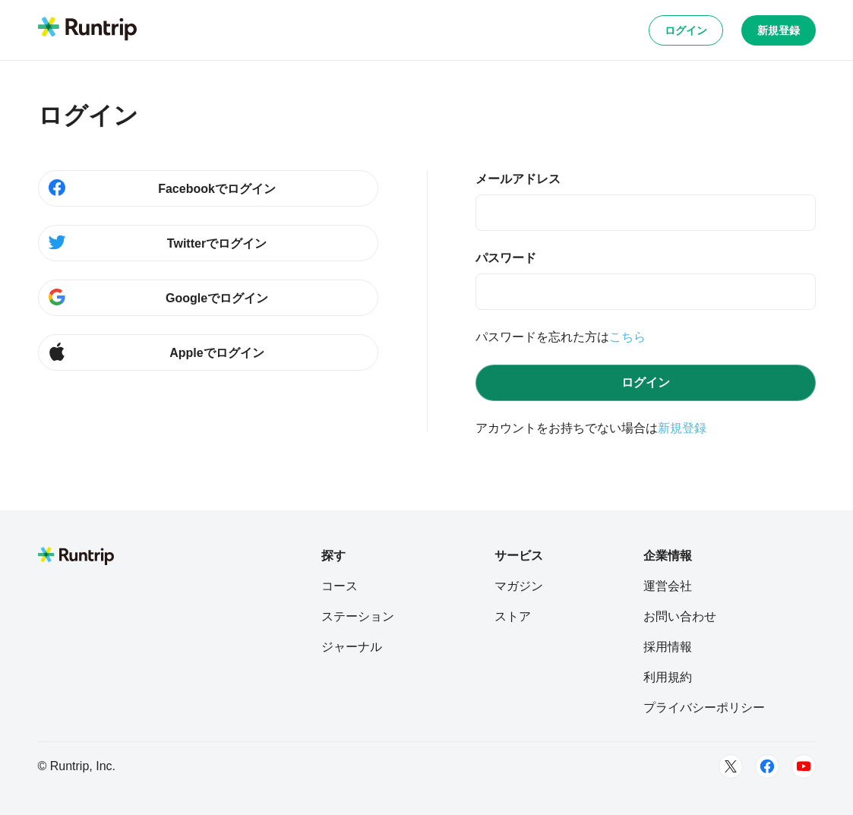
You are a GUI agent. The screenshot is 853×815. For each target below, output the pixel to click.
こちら (627, 336)
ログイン (686, 30)
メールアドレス (518, 178)
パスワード (505, 257)
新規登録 (778, 30)
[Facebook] (767, 766)
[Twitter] (731, 766)
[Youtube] (803, 766)
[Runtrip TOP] (87, 30)
